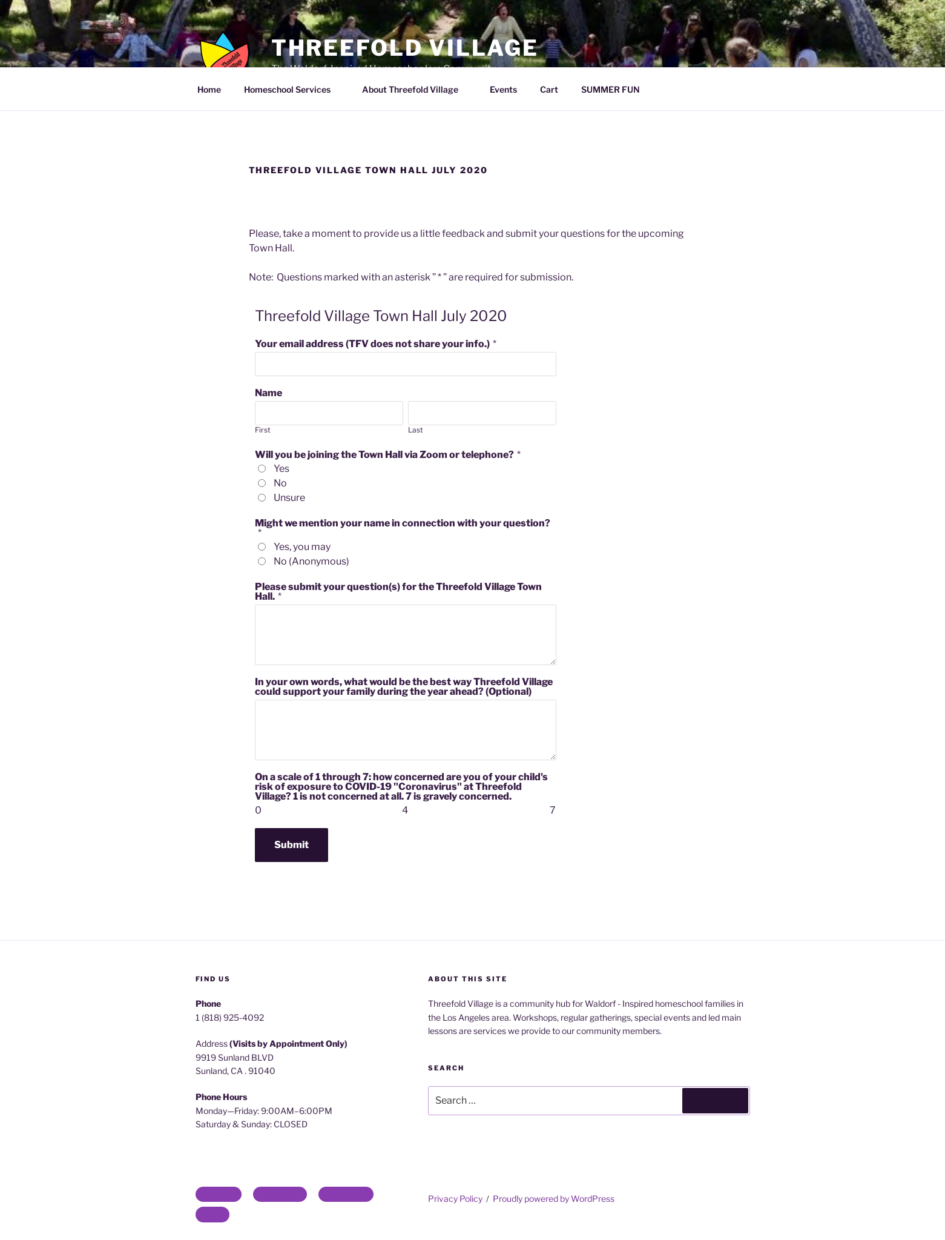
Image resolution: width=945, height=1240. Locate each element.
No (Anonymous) (311, 561)
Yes (281, 468)
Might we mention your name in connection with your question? (402, 523)
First (263, 429)
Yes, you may (302, 546)
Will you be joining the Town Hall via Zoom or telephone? (384, 454)
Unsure (289, 497)
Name (268, 393)
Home (209, 89)
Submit (291, 844)
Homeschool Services (293, 89)
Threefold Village (405, 48)
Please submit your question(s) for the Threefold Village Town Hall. (398, 591)
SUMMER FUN (610, 89)
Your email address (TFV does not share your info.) (372, 344)
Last (415, 429)
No (280, 483)
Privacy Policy (455, 1198)
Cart (549, 89)
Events (503, 89)
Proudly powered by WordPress (553, 1198)
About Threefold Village (416, 89)
